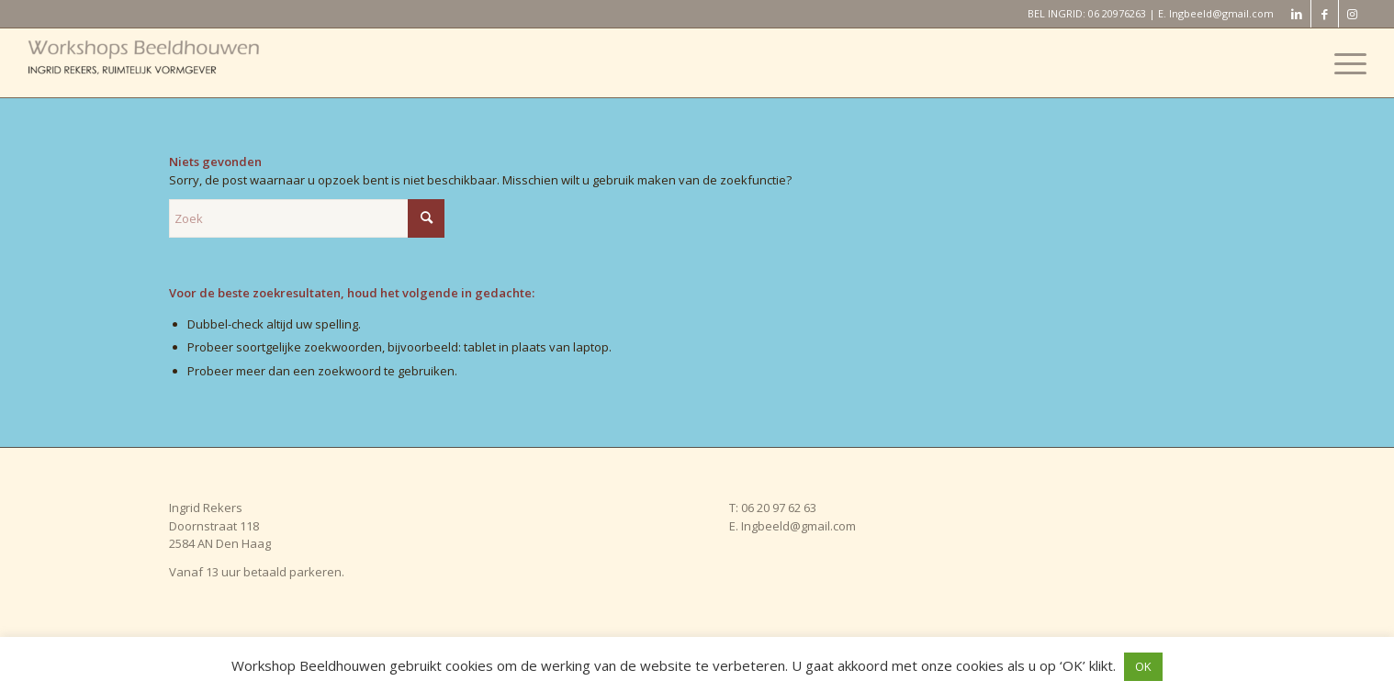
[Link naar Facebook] (1324, 14)
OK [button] (1143, 666)
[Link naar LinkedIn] (1297, 14)
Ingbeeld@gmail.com (1221, 13)
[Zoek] (306, 218)
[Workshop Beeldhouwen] (165, 62)
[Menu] (1344, 62)
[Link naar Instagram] (1352, 14)
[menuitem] (1344, 62)
